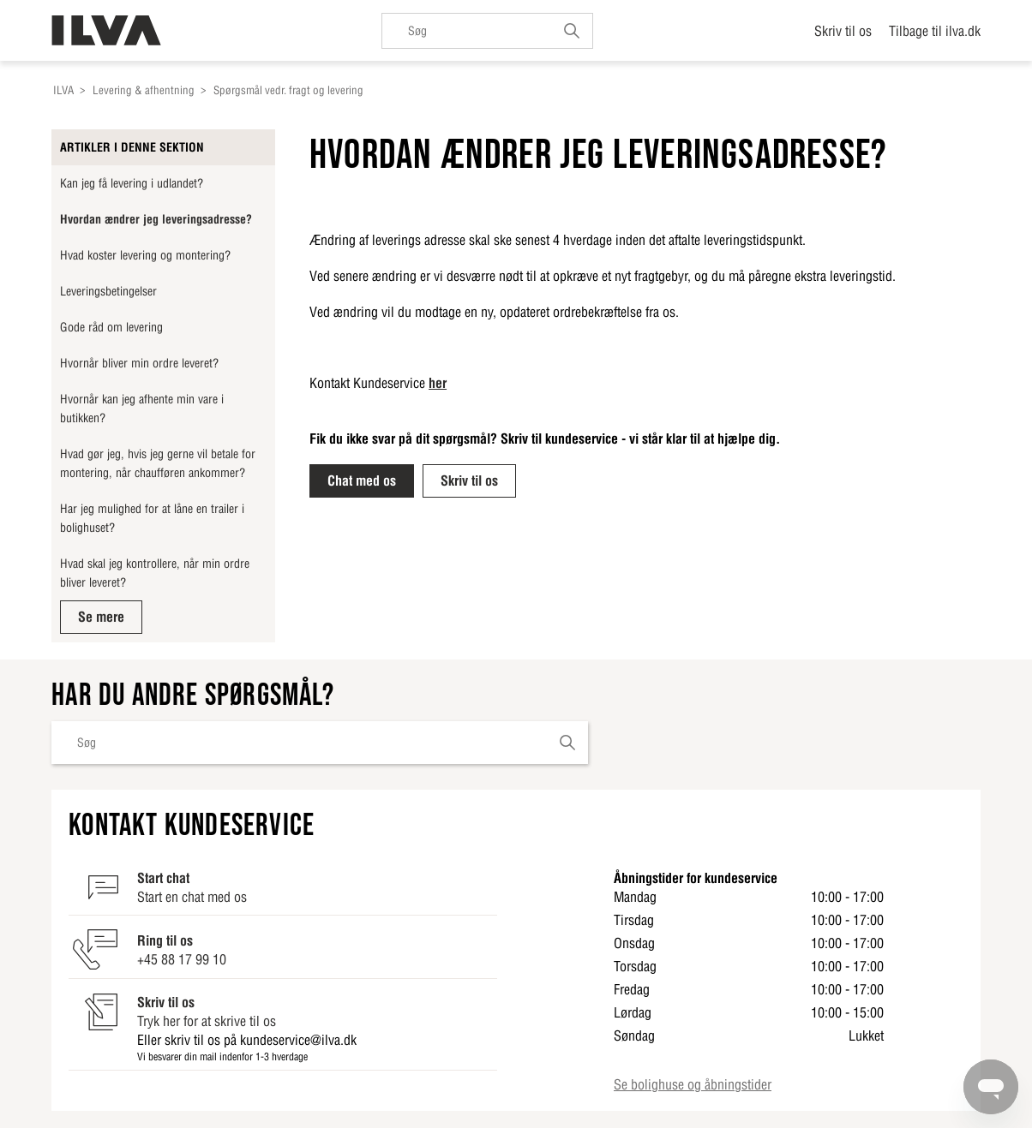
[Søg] (487, 31)
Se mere (101, 616)
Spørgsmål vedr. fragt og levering (288, 90)
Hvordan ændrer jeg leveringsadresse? (156, 219)
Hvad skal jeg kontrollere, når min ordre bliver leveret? (154, 573)
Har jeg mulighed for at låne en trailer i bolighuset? (152, 518)
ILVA (63, 90)
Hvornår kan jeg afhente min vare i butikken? (142, 408)
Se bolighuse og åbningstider (692, 1084)
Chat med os (361, 480)
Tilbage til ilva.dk (935, 30)
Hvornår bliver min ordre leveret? (139, 363)
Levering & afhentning (144, 90)
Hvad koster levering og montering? (145, 255)
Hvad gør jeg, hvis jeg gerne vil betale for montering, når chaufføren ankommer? (157, 463)
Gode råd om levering (111, 327)
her (438, 382)
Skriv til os (843, 30)
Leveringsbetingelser (108, 291)
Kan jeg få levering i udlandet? (131, 183)
